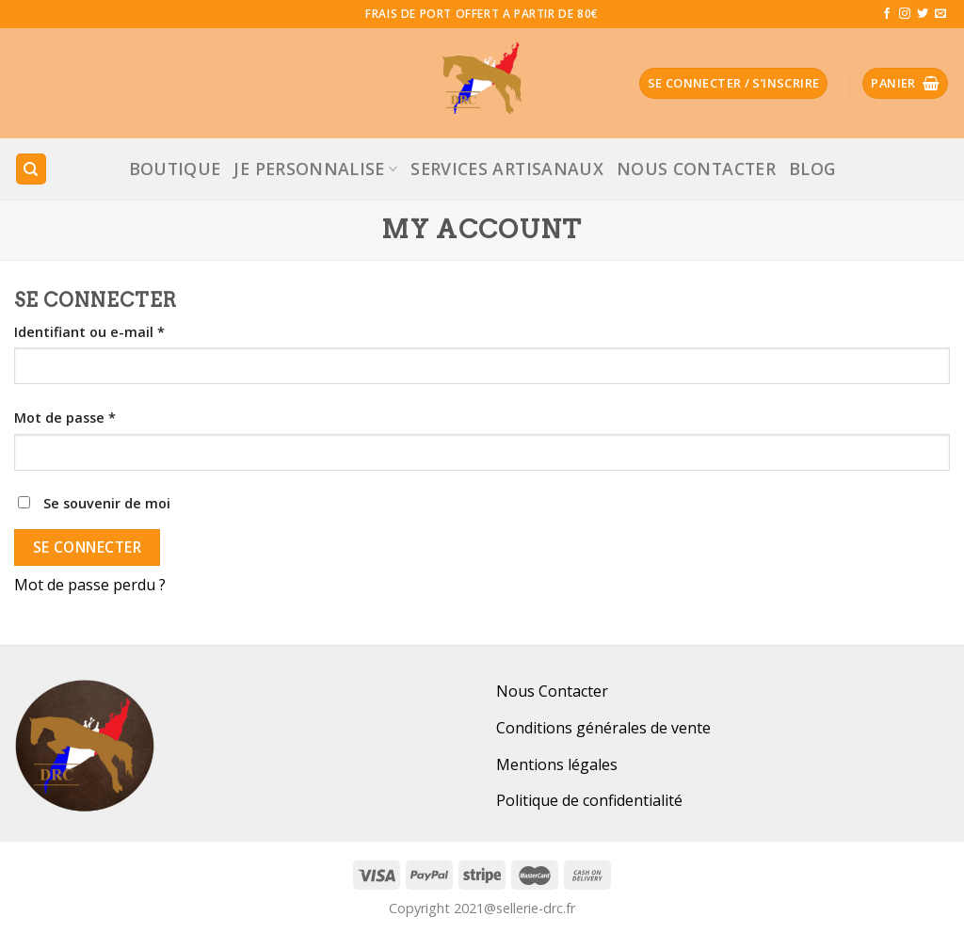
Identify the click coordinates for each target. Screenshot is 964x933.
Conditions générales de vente (603, 727)
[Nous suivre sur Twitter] (922, 14)
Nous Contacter (696, 168)
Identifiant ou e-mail (89, 332)
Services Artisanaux (506, 168)
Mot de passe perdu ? (90, 584)
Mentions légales (557, 764)
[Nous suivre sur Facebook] (886, 14)
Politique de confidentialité (589, 800)
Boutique (175, 168)
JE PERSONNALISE (315, 168)
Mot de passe (65, 417)
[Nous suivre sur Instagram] (904, 14)
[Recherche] (31, 169)
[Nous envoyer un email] (940, 14)
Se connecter (87, 547)
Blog (812, 168)
